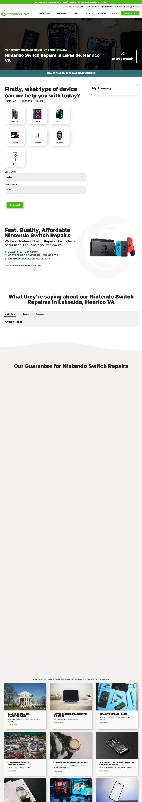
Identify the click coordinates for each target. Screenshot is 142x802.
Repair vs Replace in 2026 (113, 714)
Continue (15, 205)
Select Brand (10, 172)
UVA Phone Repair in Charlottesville (18, 715)
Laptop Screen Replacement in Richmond (70, 715)
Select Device (11, 184)
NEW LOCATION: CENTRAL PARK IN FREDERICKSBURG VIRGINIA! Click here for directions (71, 2)
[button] (2, 329)
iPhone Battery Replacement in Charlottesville (116, 763)
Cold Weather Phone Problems (70, 762)
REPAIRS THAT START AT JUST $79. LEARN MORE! (71, 73)
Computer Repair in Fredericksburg (18, 763)
